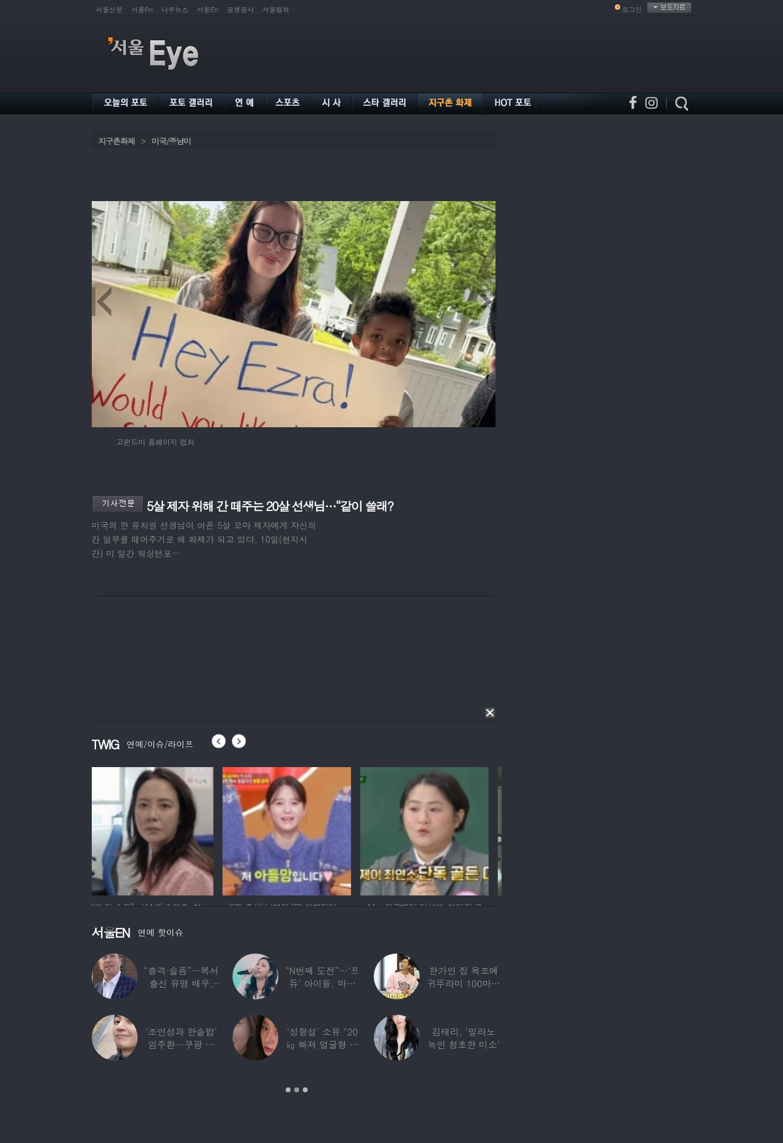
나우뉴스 (174, 9)
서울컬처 (275, 9)
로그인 (632, 9)
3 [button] (305, 1089)
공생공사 (240, 9)
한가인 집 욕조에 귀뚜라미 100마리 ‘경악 (463, 983)
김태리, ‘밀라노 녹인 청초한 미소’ (464, 1038)
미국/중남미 (171, 141)
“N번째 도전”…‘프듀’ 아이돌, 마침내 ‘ (322, 983)
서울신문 (109, 9)
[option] (156, 829)
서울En (207, 9)
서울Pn (142, 9)
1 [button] (288, 1089)
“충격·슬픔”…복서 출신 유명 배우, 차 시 (181, 983)
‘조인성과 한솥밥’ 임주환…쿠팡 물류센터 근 (181, 1044)
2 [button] (296, 1089)
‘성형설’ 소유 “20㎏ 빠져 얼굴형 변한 (322, 1044)
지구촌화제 (116, 141)
